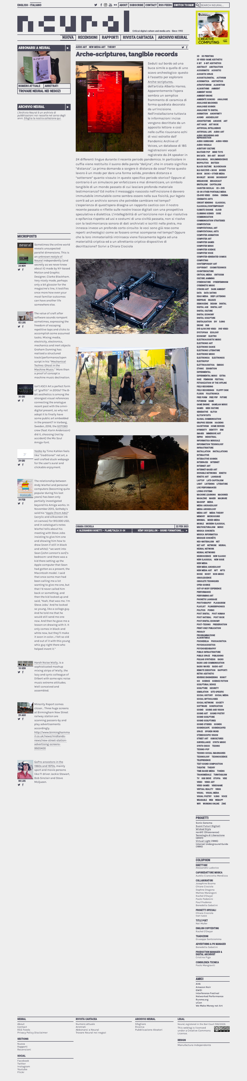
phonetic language (207, 599)
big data (201, 155)
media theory (216, 513)
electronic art (205, 343)
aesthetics (217, 81)
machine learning (206, 494)
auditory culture (206, 148)
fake (199, 379)
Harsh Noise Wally (46, 662)
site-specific (217, 692)
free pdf (213, 397)
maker (212, 498)
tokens (221, 771)
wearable (202, 800)
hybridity (202, 430)
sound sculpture (206, 717)
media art (202, 513)
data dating (210, 293)
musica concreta (206, 531)
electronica (203, 358)
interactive (203, 455)
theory (111, 47)
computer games (205, 242)
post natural (204, 617)
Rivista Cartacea (138, 37)
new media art (97, 47)
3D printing (207, 56)
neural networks (206, 552)
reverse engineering (207, 677)
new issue (219, 559)
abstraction (216, 67)
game (211, 401)
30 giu (21, 396)
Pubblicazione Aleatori (148, 1029)
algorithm (219, 85)
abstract (202, 67)
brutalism (202, 184)
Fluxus (200, 393)
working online (211, 803)
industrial (210, 437)
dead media (202, 296)
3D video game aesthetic (209, 59)
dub (207, 325)
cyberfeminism (220, 282)
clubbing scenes (205, 213)
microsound (213, 516)
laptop (200, 480)
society (220, 702)
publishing (217, 655)
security (214, 688)
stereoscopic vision (207, 735)
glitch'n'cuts (204, 415)
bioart (221, 155)
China (215, 195)
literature (222, 484)
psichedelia (203, 641)
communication (205, 217)
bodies (222, 170)
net (218, 541)
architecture (204, 121)
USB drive (206, 778)
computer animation (208, 235)
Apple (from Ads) (57, 513)
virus (218, 789)
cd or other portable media (211, 192)
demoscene (202, 303)
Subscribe (136, 5)
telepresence (203, 760)
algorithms (203, 88)
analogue (222, 99)
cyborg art (203, 289)
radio (221, 659)
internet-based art (207, 469)
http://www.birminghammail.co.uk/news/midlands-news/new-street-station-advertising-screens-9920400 (52, 740)
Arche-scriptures (160, 82)
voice (224, 796)
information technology (210, 444)
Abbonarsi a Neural (34, 48)
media (210, 502)
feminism (208, 379)
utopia (216, 778)
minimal (201, 520)
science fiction (220, 681)
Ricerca (139, 1026)
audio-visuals (204, 145)
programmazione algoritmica (206, 636)
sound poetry (217, 713)
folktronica (212, 393)
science (206, 681)
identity (213, 430)
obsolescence (204, 578)
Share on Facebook (22, 269)
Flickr (20, 1072)
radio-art (217, 666)
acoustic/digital (205, 78)
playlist (201, 606)
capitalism (215, 184)
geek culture (212, 408)
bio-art (212, 155)
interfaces (202, 462)
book (199, 173)
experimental (204, 372)
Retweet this (19, 269)
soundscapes (219, 728)
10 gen (22, 668)
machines (223, 494)
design (213, 303)
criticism (219, 274)
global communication (209, 419)
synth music (219, 742)
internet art (203, 466)
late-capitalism (215, 480)
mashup (201, 502)
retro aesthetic (205, 673)
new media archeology (209, 567)
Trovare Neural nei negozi (40, 91)
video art (210, 782)
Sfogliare (140, 1023)
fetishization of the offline (212, 383)
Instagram (23, 1066)
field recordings (205, 390)
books (211, 177)
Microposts (27, 236)
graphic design (205, 422)
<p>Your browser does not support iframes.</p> (44, 175)
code (218, 213)
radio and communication (210, 663)
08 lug (22, 781)
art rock (213, 124)
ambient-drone (204, 95)
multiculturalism (206, 527)
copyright (202, 267)
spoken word (212, 731)
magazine (202, 498)
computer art (204, 239)
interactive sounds (207, 459)
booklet (201, 177)
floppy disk (222, 390)
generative (202, 412)
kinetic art (203, 477)
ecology (214, 332)
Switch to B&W (184, 5)
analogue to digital (207, 110)
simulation (202, 692)
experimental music (207, 375)
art (225, 121)
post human (218, 613)
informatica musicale (208, 440)
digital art (216, 307)
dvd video (223, 329)
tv (198, 778)
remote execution (206, 670)
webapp (219, 800)
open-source (203, 585)
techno (216, 746)
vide (225, 778)
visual (200, 793)
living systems (204, 491)
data (199, 293)
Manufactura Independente (194, 1045)
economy (201, 336)
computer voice (205, 253)
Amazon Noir (203, 987)
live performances (206, 487)
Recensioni (87, 37)
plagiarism (219, 603)
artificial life (204, 132)
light (199, 484)
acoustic (216, 70)
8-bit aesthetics (212, 63)
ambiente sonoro (206, 99)
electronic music (206, 354)
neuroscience (204, 556)
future (223, 397)
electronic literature (208, 350)
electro (212, 336)
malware (222, 498)
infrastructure (205, 448)
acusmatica (203, 81)
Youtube (22, 1069)
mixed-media (213, 520)
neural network (205, 549)
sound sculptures (206, 720)
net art (201, 545)
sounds (218, 724)
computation (203, 224)
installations (220, 451)
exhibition (211, 368)
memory (201, 516)
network (211, 545)
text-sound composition (210, 764)
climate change (205, 210)
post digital (203, 613)
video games (203, 785)
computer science (206, 249)
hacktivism (203, 426)
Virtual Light (203, 841)
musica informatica (207, 534)
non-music (218, 574)
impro (200, 437)
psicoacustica (218, 641)
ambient (215, 88)
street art (202, 738)
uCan (199, 1002)
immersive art (213, 433)
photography (204, 603)
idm (221, 430)
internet (214, 462)
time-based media (206, 771)
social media (221, 695)
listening (209, 484)
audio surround (205, 141)
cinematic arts (205, 199)
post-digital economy (208, 621)
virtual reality (205, 789)
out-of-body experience (209, 588)
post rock (219, 617)
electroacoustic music (209, 339)
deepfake (201, 300)
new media (202, 563)
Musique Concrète (206, 538)
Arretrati (51, 86)
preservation (220, 624)
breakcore (202, 181)
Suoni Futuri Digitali (208, 826)
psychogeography (206, 648)
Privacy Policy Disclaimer (32, 1032)
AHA (198, 983)
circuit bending (205, 202)
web (211, 800)
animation (202, 113)
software (202, 706)
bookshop (221, 177)
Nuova (67, 37)
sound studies (204, 724)
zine (223, 803)
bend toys (217, 152)
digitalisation (204, 321)
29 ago (22, 715)
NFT (216, 570)
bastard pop (203, 152)
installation (203, 451)
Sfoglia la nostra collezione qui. (42, 118)
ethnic (200, 368)
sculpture (202, 688)
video (199, 782)
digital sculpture (206, 318)
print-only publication (209, 628)
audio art (81, 47)
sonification (216, 706)
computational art (207, 228)
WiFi (199, 803)
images (200, 433)
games (200, 408)
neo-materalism (205, 541)
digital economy (205, 314)
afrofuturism (204, 85)
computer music (205, 246)
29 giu (21, 460)
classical (220, 202)
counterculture (205, 271)
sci (198, 681)
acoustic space (205, 74)
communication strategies (211, 220)
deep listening (217, 296)
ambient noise (204, 92)
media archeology (206, 509)
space (200, 731)
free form (202, 397)
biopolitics (203, 163)
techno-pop (203, 749)
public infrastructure (208, 652)
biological (202, 159)
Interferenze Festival (207, 993)
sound (200, 710)
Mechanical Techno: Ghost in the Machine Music (50, 365)
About (123, 5)
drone (200, 325)
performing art (205, 595)
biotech (215, 163)
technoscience (219, 756)
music (220, 527)
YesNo (38, 451)
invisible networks (207, 473)
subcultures (216, 738)
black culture (204, 166)
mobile (200, 523)
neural (222, 545)
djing (222, 321)
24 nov (22, 265)
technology (203, 756)
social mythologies (207, 699)
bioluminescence (219, 159)
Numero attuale (29, 86)
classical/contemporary (210, 206)
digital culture (205, 311)
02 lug (22, 322)
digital (222, 303)
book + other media (214, 173)
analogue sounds (206, 106)
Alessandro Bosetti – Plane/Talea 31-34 (102, 530)
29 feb (21, 499)
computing (202, 260)
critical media (204, 274)
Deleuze (212, 300)
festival (219, 379)
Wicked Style (203, 829)
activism (221, 78)
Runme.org (202, 999)
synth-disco (203, 746)
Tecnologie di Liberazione (210, 835)
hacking (219, 422)
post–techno (204, 624)
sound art (202, 713)
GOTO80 (62, 426)
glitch (213, 412)
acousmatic (203, 70)
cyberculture (204, 282)
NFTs (222, 570)
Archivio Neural (172, 37)
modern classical (215, 523)
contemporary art (207, 264)
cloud (218, 210)
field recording (205, 386)
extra (222, 375)
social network (205, 702)
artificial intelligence (209, 128)
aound (200, 117)
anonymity (216, 113)
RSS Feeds (165, 5)
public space (203, 655)
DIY (215, 321)
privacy (201, 632)
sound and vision (215, 710)
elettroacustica (206, 365)
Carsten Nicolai (205, 188)
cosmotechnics (218, 267)
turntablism (220, 774)
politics (201, 610)
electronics (218, 358)
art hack (202, 124)
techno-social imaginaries (211, 753)
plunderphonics (216, 606)
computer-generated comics (211, 257)
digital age (202, 307)
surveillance (203, 742)
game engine (203, 404)
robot (223, 677)
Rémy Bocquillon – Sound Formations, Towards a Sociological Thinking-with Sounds (162, 530)
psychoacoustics (206, 645)
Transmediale (204, 774)
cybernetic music (206, 285)
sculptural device (206, 684)
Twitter (21, 1063)
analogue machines (207, 103)
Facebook (23, 1060)
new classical (204, 559)
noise (199, 574)
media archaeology (207, 505)
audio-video (222, 141)
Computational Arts (208, 231)
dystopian (202, 332)
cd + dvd (220, 188)
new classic (219, 556)
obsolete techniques (208, 581)
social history (205, 695)
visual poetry (204, 796)
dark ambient (218, 289)
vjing (216, 796)
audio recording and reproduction (208, 136)
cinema (224, 195)
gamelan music (219, 404)
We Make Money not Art (209, 1005)
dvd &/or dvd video (206, 329)
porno (211, 610)
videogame (217, 785)
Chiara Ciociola (85, 526)
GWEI (199, 990)
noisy (208, 574)
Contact (151, 5)
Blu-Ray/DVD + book (207, 170)
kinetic (222, 473)
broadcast (216, 181)
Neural (21, 1019)
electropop (203, 361)
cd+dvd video (203, 195)
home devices (218, 426)
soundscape (203, 728)
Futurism (201, 401)
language (216, 477)
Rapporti (110, 37)
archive (217, 121)
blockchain (220, 166)
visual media (212, 793)
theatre (201, 767)
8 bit (199, 63)
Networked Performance (209, 996)
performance (204, 592)
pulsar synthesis (206, 659)
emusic (220, 365)
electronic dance (206, 347)
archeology (212, 117)
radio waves (203, 666)
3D (198, 56)
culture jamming (205, 278)
